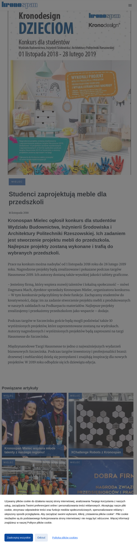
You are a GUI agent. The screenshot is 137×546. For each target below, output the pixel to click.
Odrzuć (41, 537)
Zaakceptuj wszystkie (19, 537)
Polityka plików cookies (65, 537)
